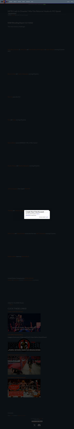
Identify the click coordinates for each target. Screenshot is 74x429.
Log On (68, 1)
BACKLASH (28, 1)
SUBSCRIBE (28, 215)
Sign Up (72, 1)
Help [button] (32, 1)
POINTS (23, 1)
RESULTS (15, 1)
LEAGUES (10, 1)
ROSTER (19, 1)
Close (49, 210)
